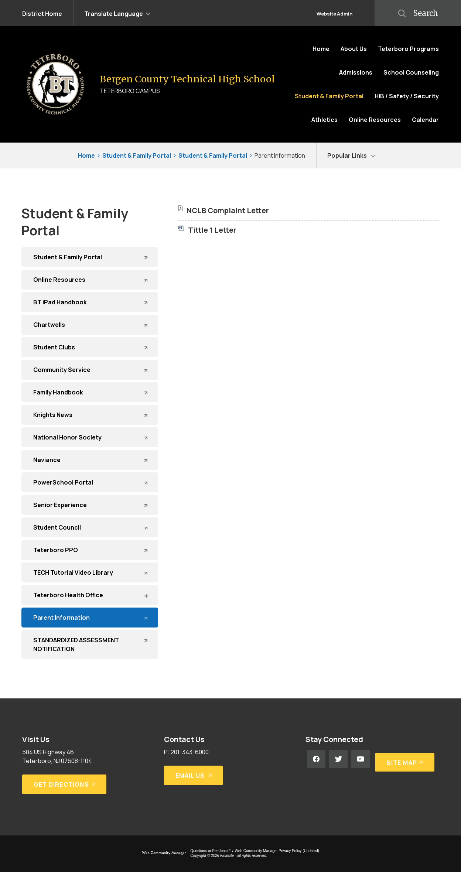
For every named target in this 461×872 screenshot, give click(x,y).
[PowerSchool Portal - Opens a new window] (89, 482)
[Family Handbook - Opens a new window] (89, 392)
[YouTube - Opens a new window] (360, 759)
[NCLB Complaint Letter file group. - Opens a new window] (228, 210)
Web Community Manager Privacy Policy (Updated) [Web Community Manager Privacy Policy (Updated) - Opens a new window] (277, 851)
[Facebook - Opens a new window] (316, 759)
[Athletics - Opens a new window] (324, 119)
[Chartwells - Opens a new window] (89, 325)
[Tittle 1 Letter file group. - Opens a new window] (212, 230)
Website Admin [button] (334, 13)
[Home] (321, 49)
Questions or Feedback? (210, 851)
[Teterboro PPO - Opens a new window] (89, 550)
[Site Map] (403, 759)
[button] (117, 13)
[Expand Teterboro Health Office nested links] (145, 595)
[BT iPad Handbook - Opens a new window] (89, 302)
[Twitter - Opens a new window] (338, 759)
